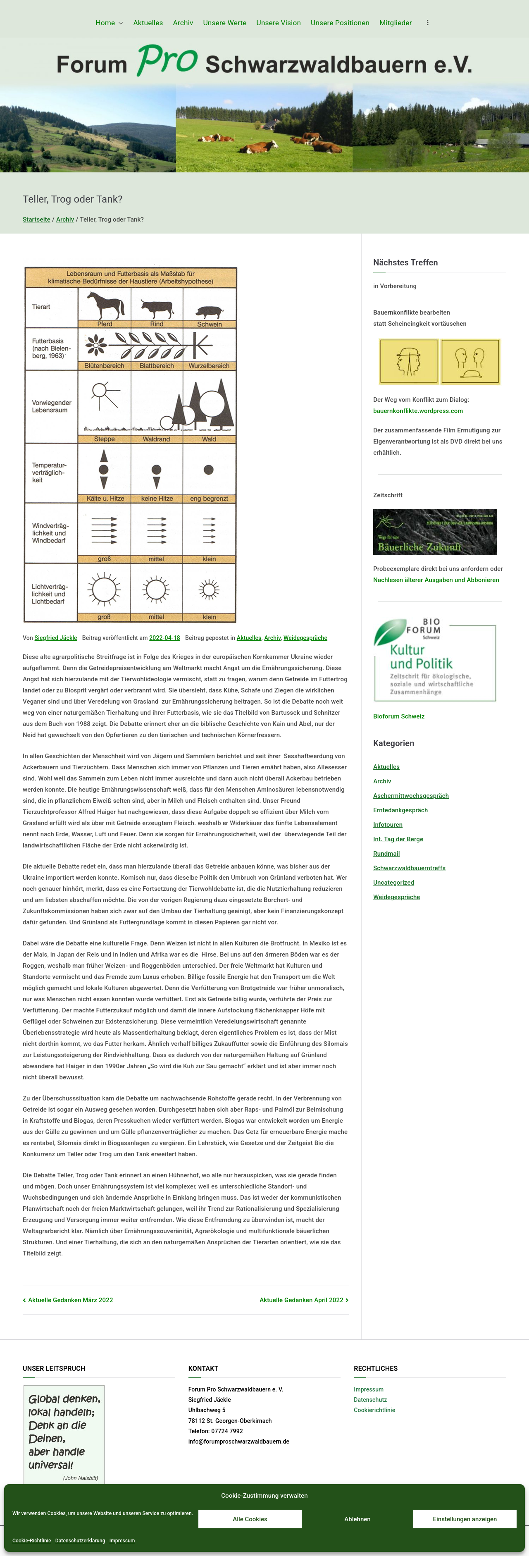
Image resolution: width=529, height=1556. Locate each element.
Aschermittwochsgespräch (411, 795)
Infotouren (388, 824)
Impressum (122, 1541)
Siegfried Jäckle (56, 638)
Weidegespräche (305, 638)
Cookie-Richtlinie (31, 1541)
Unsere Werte (225, 23)
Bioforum (386, 716)
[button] (119, 23)
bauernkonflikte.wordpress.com (418, 411)
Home (109, 23)
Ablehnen (357, 1519)
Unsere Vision (279, 23)
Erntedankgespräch (400, 810)
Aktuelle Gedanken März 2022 (70, 1300)
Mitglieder (395, 23)
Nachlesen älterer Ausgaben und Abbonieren (436, 580)
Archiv (183, 23)
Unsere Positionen (340, 23)
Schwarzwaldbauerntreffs (409, 868)
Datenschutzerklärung (80, 1541)
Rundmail (386, 853)
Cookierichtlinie (374, 1410)
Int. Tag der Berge (398, 839)
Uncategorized (393, 882)
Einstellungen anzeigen (465, 1519)
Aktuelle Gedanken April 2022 (301, 1300)
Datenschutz (370, 1399)
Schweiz (412, 716)
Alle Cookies (250, 1519)
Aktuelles (148, 23)
